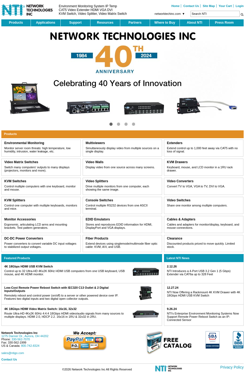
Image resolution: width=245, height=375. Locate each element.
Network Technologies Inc (19, 332)
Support (75, 22)
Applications (45, 22)
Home (175, 6)
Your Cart (225, 6)
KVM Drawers (177, 162)
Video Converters (180, 181)
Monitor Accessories (20, 219)
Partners (135, 22)
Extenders (174, 143)
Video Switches (179, 200)
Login (240, 6)
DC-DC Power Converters (23, 238)
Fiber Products (97, 238)
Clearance (174, 238)
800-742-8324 (30, 345)
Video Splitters (97, 181)
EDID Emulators (98, 219)
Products (16, 22)
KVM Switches (15, 181)
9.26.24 (172, 308)
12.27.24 (172, 287)
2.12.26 (172, 266)
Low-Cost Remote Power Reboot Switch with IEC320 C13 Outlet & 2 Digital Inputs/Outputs (56, 289)
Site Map (209, 6)
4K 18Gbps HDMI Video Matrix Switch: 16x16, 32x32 (40, 308)
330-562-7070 (21, 339)
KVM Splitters (14, 200)
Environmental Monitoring (24, 143)
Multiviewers (95, 143)
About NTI (194, 22)
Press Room (224, 22)
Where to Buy (164, 22)
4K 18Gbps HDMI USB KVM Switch (28, 266)
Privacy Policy (232, 367)
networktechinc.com (170, 13)
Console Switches (99, 200)
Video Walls (95, 162)
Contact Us (191, 6)
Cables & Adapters (181, 219)
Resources (105, 22)
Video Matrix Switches (21, 162)
